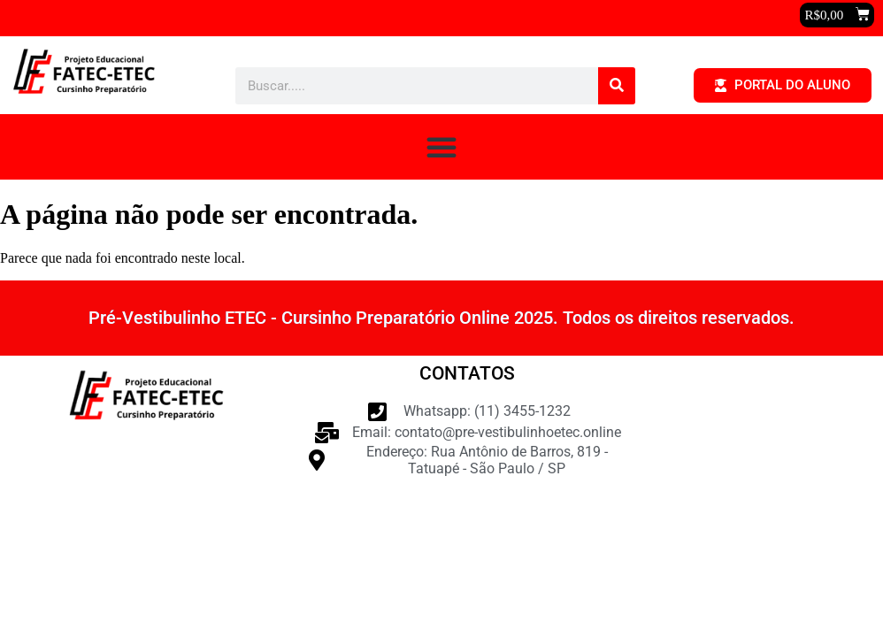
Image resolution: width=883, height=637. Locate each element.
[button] (837, 15)
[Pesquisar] (616, 85)
